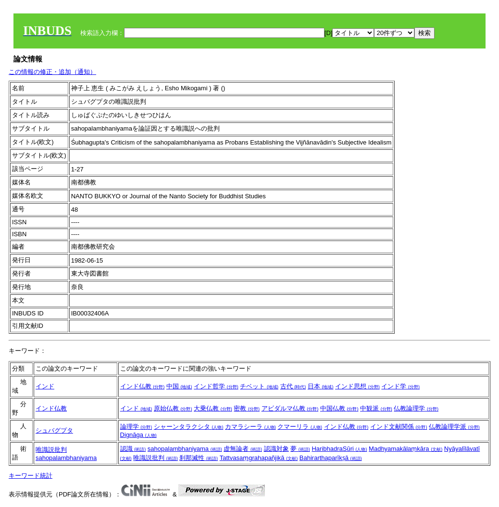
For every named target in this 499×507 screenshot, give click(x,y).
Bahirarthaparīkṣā (330, 457)
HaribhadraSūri (339, 448)
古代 (293, 386)
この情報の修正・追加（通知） (52, 71)
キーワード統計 (30, 475)
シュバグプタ (54, 430)
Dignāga (138, 434)
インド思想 (357, 386)
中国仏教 (339, 408)
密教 (247, 408)
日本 (321, 386)
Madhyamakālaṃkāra (405, 448)
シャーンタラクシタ (189, 426)
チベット (259, 386)
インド (45, 386)
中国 (179, 386)
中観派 (376, 408)
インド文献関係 (398, 426)
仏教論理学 (416, 408)
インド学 (400, 386)
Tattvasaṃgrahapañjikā (259, 457)
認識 (133, 448)
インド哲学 (216, 386)
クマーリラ (299, 426)
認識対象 (276, 448)
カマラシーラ (250, 426)
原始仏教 (173, 408)
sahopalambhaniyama (66, 457)
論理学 (136, 426)
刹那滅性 (198, 457)
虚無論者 (243, 448)
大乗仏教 (213, 408)
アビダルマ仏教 (290, 408)
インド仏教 (142, 386)
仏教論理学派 (454, 426)
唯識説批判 (51, 449)
